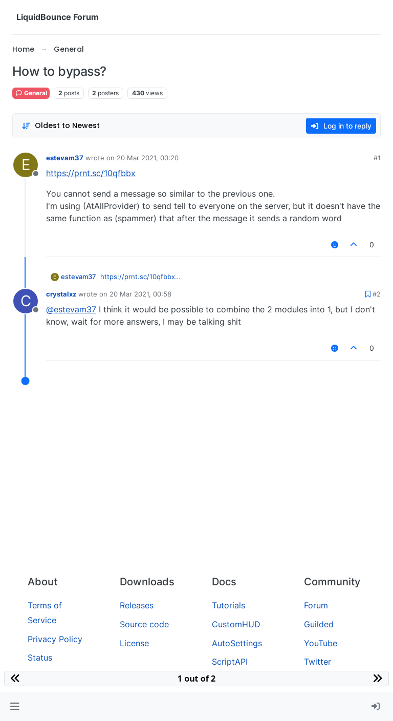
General (31, 93)
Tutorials (228, 605)
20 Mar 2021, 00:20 (148, 158)
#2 (377, 294)
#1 (377, 158)
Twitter (317, 661)
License (134, 643)
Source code (144, 624)
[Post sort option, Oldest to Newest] (60, 126)
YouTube (320, 643)
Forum (316, 605)
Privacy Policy (55, 639)
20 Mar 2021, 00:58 (140, 294)
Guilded (319, 624)
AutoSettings (237, 643)
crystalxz (61, 294)
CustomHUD (236, 624)
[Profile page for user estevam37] (25, 165)
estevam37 (64, 158)
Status (40, 657)
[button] (14, 706)
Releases (137, 605)
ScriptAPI (230, 661)
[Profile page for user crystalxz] (25, 301)
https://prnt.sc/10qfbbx (91, 173)
